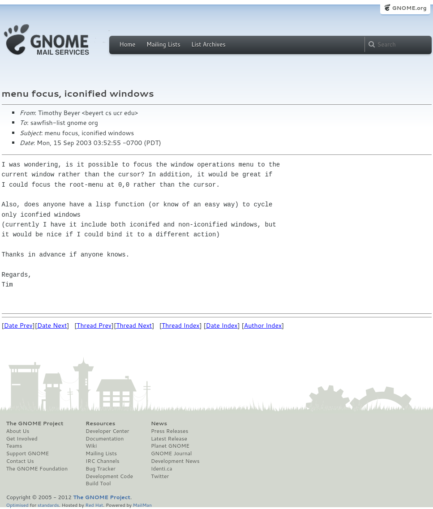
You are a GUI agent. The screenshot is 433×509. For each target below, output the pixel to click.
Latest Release (169, 438)
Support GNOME (27, 453)
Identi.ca (161, 468)
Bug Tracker (101, 468)
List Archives (208, 44)
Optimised (17, 504)
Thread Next (134, 325)
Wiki (91, 445)
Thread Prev (94, 325)
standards (48, 504)
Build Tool (98, 483)
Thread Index (181, 325)
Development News (175, 461)
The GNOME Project (35, 423)
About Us (18, 431)
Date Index (222, 325)
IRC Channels (103, 461)
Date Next (52, 325)
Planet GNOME (170, 445)
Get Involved (22, 438)
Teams (14, 445)
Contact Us (20, 461)
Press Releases (169, 431)
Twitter (160, 476)
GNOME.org (409, 8)
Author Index (263, 325)
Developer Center (107, 431)
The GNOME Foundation (37, 468)
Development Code (109, 476)
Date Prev (18, 325)
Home (128, 44)
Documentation (105, 438)
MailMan (142, 504)
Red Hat (94, 504)
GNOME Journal (171, 453)
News (159, 423)
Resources (100, 423)
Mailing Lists (163, 44)
